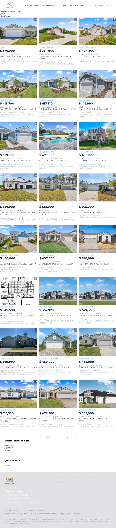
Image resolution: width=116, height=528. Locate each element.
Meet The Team (76, 5)
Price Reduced (9, 447)
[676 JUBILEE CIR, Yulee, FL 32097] (58, 342)
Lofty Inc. (16, 510)
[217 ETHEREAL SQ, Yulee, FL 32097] (97, 187)
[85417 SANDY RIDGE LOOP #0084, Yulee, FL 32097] (18, 394)
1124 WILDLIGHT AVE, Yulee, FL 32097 (55, 316)
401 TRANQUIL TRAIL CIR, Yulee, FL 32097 (57, 109)
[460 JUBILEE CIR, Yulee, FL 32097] (18, 31)
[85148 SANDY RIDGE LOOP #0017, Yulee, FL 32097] (18, 187)
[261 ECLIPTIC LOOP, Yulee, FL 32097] (18, 136)
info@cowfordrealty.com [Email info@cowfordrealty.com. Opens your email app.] (29, 498)
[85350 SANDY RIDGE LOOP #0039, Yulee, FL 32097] (58, 187)
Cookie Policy (32, 514)
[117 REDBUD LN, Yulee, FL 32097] (97, 136)
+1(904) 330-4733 (11, 498)
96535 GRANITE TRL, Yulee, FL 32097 (55, 161)
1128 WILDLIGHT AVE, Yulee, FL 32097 (95, 316)
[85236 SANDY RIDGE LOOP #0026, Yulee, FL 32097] (58, 394)
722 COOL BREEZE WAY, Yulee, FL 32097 (18, 264)
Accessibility (76, 514)
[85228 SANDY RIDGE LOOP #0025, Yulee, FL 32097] (18, 291)
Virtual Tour (8, 449)
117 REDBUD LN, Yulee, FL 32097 (93, 161)
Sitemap (68, 514)
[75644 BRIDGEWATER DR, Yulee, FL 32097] (58, 31)
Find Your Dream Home (45, 5)
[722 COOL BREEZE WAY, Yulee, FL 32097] (18, 239)
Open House (8, 445)
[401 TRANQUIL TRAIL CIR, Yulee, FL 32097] (58, 84)
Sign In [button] (109, 5)
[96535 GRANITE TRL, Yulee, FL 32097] (58, 136)
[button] (10, 5)
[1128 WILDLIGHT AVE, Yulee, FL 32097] (97, 291)
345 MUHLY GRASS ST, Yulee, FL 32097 (56, 264)
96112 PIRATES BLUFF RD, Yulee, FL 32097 (18, 367)
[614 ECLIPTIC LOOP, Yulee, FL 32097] (97, 84)
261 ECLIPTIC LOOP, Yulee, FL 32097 (16, 161)
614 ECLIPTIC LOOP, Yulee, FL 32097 (95, 109)
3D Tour (7, 450)
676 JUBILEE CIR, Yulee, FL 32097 (54, 367)
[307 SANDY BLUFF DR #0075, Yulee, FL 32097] (97, 394)
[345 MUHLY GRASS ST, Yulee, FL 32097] (58, 239)
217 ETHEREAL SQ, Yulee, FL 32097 (94, 212)
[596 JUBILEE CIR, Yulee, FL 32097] (97, 31)
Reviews (63, 5)
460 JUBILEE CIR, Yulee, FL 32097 (15, 56)
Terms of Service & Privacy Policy (15, 514)
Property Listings (58, 514)
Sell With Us (26, 5)
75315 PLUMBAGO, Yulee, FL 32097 (94, 264)
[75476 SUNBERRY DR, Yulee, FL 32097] (97, 342)
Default (2, 13)
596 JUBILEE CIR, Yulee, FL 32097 (93, 56)
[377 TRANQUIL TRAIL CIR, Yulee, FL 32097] (18, 84)
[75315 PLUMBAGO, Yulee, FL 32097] (97, 239)
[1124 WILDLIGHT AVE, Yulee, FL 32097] (58, 291)
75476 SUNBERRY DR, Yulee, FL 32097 (96, 367)
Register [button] (99, 5)
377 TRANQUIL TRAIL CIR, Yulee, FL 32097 (18, 109)
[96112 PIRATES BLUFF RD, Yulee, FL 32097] (18, 342)
